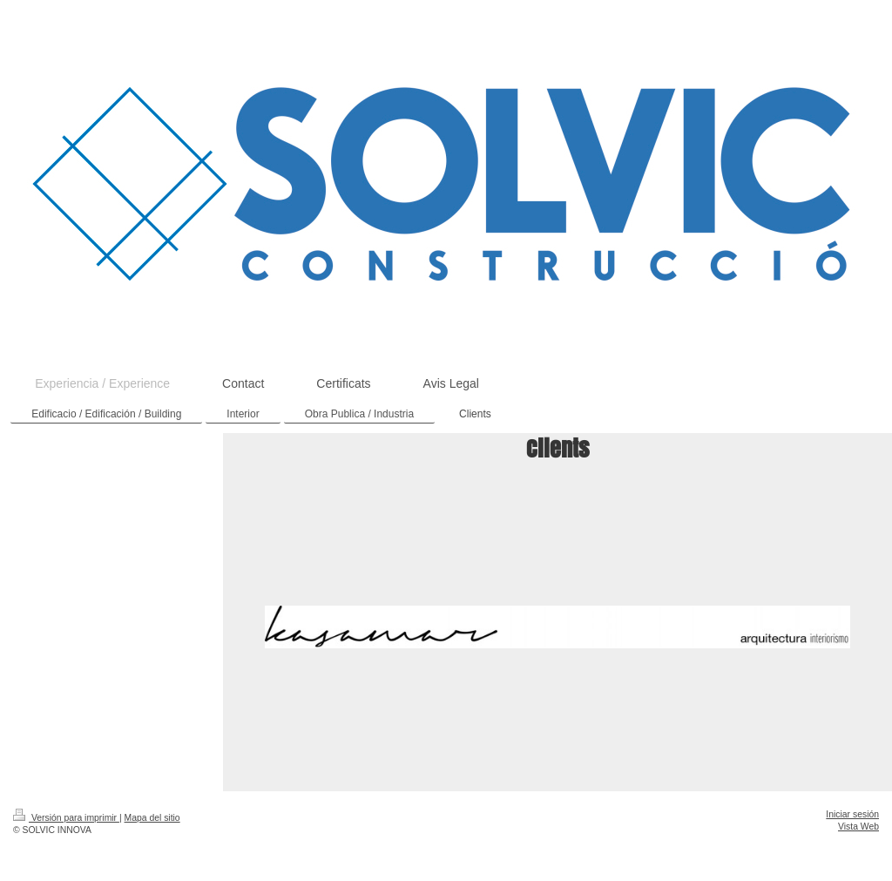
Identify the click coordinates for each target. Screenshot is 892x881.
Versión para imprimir (66, 818)
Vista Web (858, 826)
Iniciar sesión (852, 814)
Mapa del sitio (152, 818)
